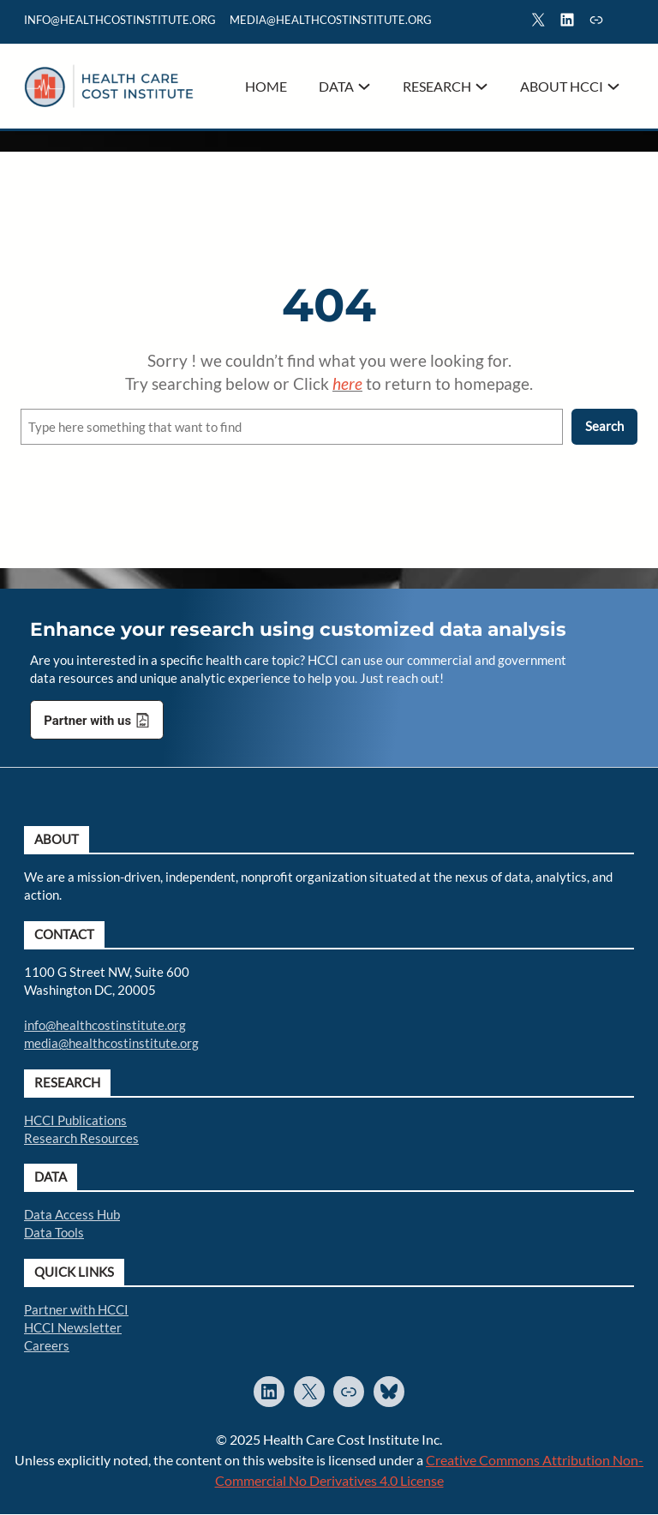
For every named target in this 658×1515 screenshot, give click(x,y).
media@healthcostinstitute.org (111, 1043)
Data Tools (54, 1232)
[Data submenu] (364, 86)
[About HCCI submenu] (613, 86)
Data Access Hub (72, 1214)
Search (626, 22)
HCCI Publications (75, 1120)
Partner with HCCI (76, 1309)
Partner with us (87, 721)
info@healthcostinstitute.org (120, 20)
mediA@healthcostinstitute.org (331, 20)
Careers (46, 1345)
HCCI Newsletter (73, 1327)
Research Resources (81, 1138)
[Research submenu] (481, 86)
